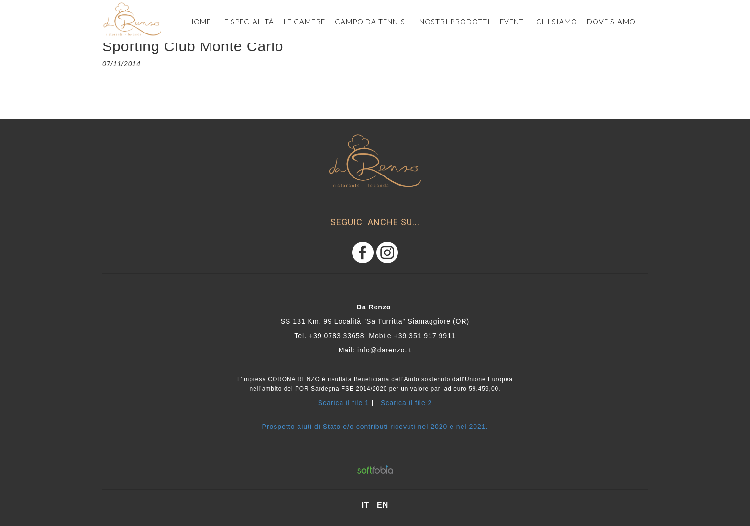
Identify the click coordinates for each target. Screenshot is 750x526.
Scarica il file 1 (343, 402)
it (365, 505)
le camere (304, 21)
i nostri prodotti (452, 21)
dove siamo (611, 21)
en (382, 505)
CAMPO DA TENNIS (370, 21)
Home (199, 21)
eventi (513, 21)
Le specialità (247, 21)
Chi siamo (556, 21)
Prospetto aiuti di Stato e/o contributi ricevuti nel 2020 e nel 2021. (375, 426)
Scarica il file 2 (406, 402)
